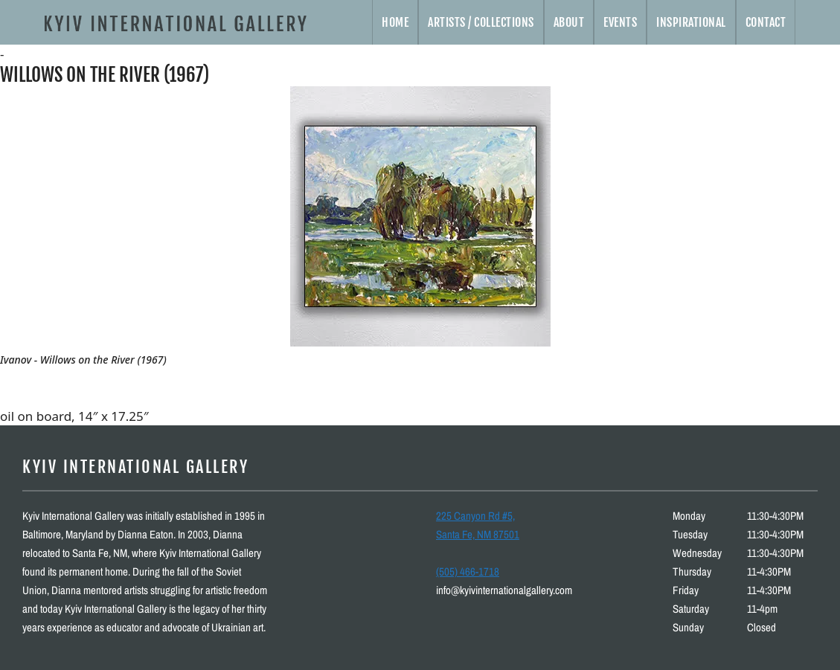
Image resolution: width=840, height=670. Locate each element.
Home (395, 22)
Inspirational (691, 22)
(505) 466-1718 (467, 571)
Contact (766, 22)
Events (620, 22)
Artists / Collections (481, 22)
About (569, 22)
